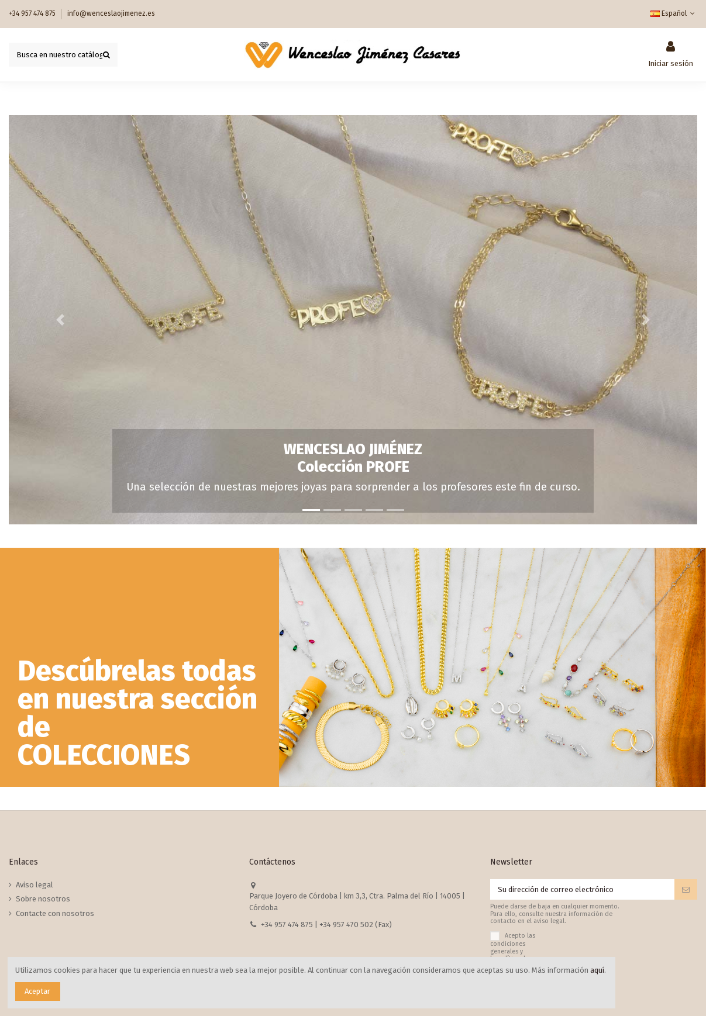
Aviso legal (34, 884)
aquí (597, 970)
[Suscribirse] (685, 889)
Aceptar (37, 991)
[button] (60, 319)
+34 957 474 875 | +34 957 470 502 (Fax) (326, 924)
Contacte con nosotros (55, 913)
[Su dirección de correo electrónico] (582, 889)
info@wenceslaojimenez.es (111, 13)
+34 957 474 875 (33, 13)
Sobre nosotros (43, 898)
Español (673, 13)
